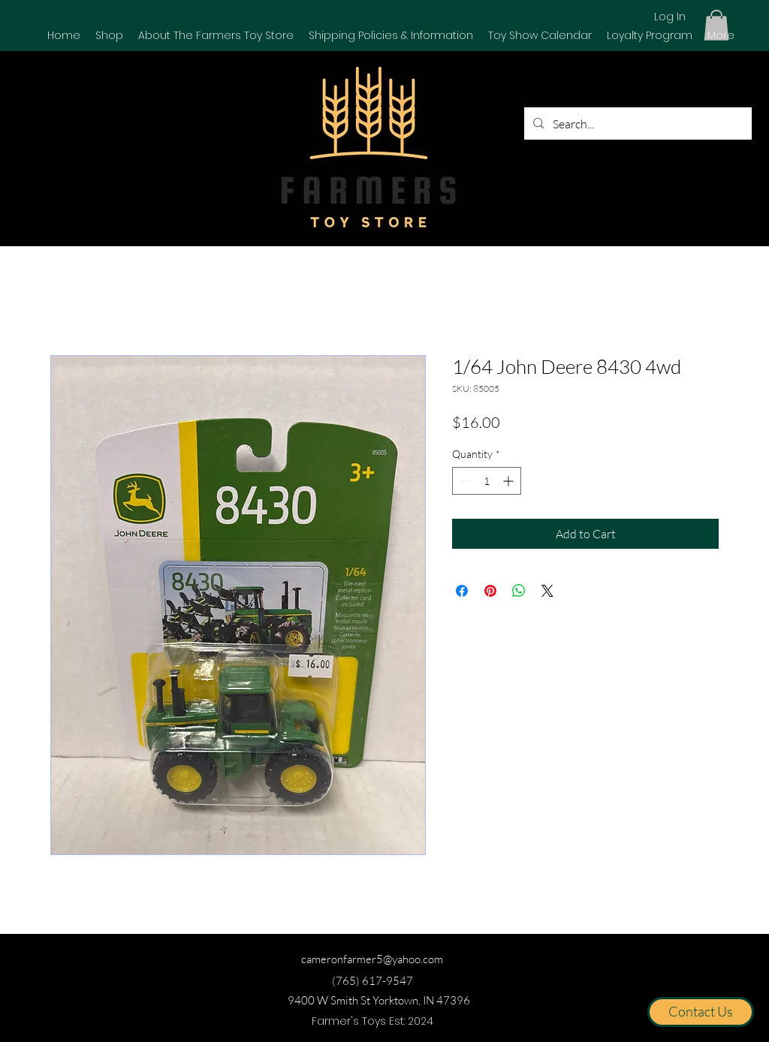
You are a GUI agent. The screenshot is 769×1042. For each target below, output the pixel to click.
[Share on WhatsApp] (519, 591)
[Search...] (636, 123)
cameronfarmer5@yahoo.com (372, 959)
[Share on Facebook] (462, 591)
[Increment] (509, 481)
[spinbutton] (486, 481)
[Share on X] (547, 591)
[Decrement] (463, 481)
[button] (109, 35)
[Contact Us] (700, 1012)
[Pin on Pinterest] (490, 591)
